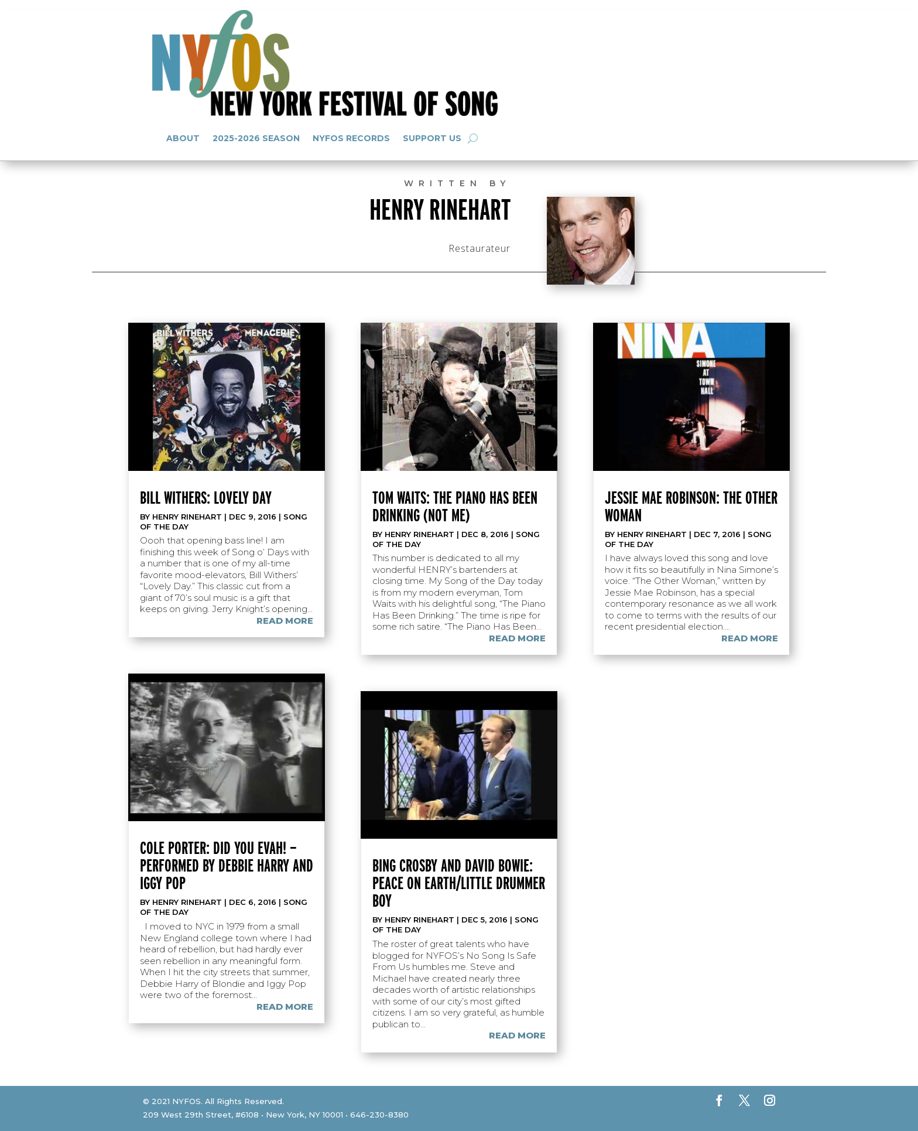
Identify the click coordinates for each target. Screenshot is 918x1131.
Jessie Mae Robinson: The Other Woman (691, 506)
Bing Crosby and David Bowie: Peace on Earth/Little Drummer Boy (458, 883)
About (183, 138)
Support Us (432, 138)
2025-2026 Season (256, 138)
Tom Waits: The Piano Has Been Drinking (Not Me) (454, 506)
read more (284, 620)
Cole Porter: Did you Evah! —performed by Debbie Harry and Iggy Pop (226, 865)
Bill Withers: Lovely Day (206, 497)
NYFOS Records (351, 138)
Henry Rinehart (187, 516)
